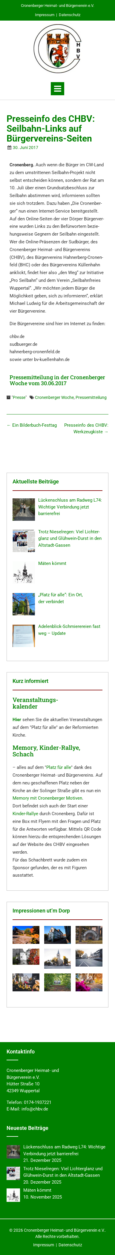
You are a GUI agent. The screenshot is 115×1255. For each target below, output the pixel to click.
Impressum (44, 15)
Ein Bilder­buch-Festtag (32, 425)
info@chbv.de (35, 1109)
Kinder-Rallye (25, 813)
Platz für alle (58, 767)
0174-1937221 (37, 1102)
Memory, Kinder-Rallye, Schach (46, 751)
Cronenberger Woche (54, 397)
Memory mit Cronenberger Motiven (47, 798)
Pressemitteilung (91, 397)
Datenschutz (69, 15)
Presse (19, 397)
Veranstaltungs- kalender (35, 703)
